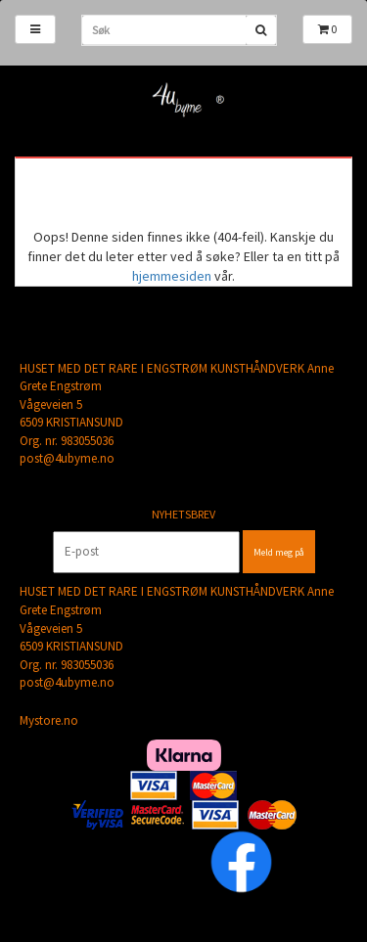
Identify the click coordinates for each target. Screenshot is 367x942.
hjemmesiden (171, 276)
